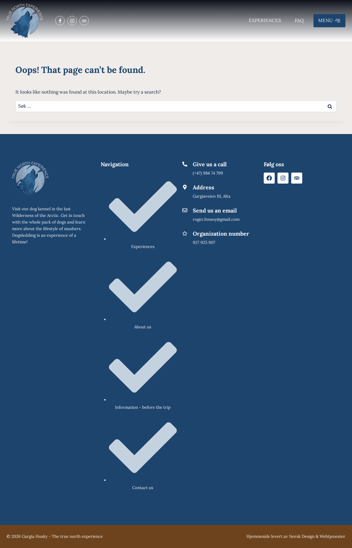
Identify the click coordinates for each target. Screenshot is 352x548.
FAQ (299, 20)
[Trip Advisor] (84, 20)
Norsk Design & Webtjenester (317, 536)
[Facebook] (60, 20)
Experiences (265, 20)
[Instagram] (72, 20)
